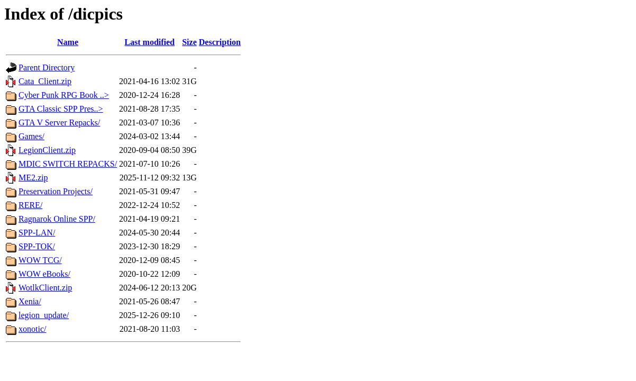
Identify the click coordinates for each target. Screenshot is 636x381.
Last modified (149, 42)
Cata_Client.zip (45, 81)
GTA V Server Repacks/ (59, 122)
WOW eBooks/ (44, 273)
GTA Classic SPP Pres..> (61, 108)
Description (220, 42)
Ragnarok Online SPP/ (57, 218)
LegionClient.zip (47, 150)
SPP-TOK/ (37, 246)
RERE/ (30, 205)
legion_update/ (44, 315)
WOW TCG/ (40, 260)
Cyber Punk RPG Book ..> (64, 94)
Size (189, 42)
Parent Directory (47, 67)
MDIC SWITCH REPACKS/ (68, 163)
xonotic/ (32, 328)
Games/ (31, 136)
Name (67, 42)
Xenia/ (30, 301)
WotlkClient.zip (45, 287)
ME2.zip (33, 177)
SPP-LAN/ (37, 232)
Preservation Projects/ (56, 191)
